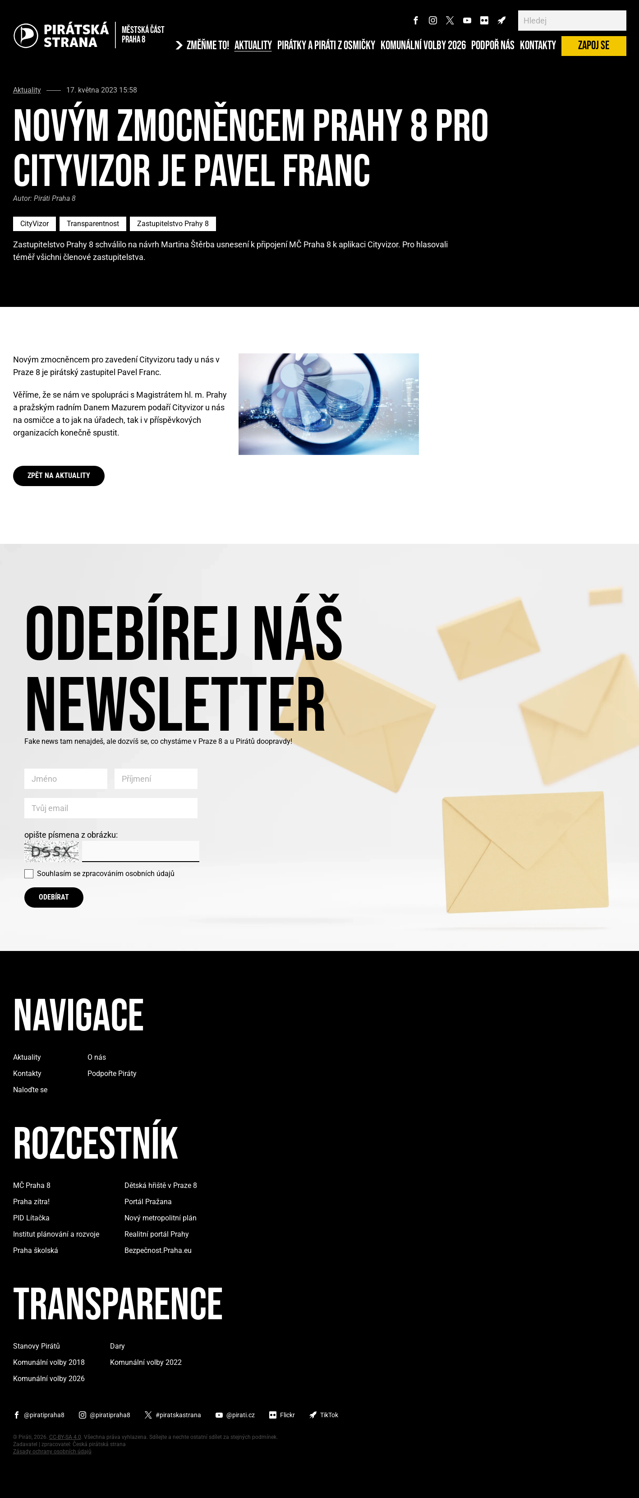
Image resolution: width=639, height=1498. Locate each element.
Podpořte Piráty (112, 1073)
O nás (96, 1057)
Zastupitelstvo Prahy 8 (173, 223)
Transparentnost (93, 223)
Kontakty (538, 46)
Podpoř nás (493, 46)
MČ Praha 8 (32, 1185)
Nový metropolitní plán (160, 1218)
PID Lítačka (31, 1218)
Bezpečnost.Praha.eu (158, 1250)
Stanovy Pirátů (36, 1346)
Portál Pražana (148, 1201)
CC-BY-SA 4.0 (65, 1437)
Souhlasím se (106, 873)
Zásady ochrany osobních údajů (52, 1451)
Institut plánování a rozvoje (56, 1234)
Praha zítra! (31, 1201)
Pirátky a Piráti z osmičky (326, 46)
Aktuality (253, 46)
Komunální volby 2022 (146, 1362)
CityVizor (34, 223)
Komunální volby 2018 (49, 1362)
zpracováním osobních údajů (128, 873)
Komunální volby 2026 (423, 46)
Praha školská (35, 1250)
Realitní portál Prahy (156, 1234)
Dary (117, 1346)
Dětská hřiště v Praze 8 (160, 1185)
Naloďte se (30, 1089)
